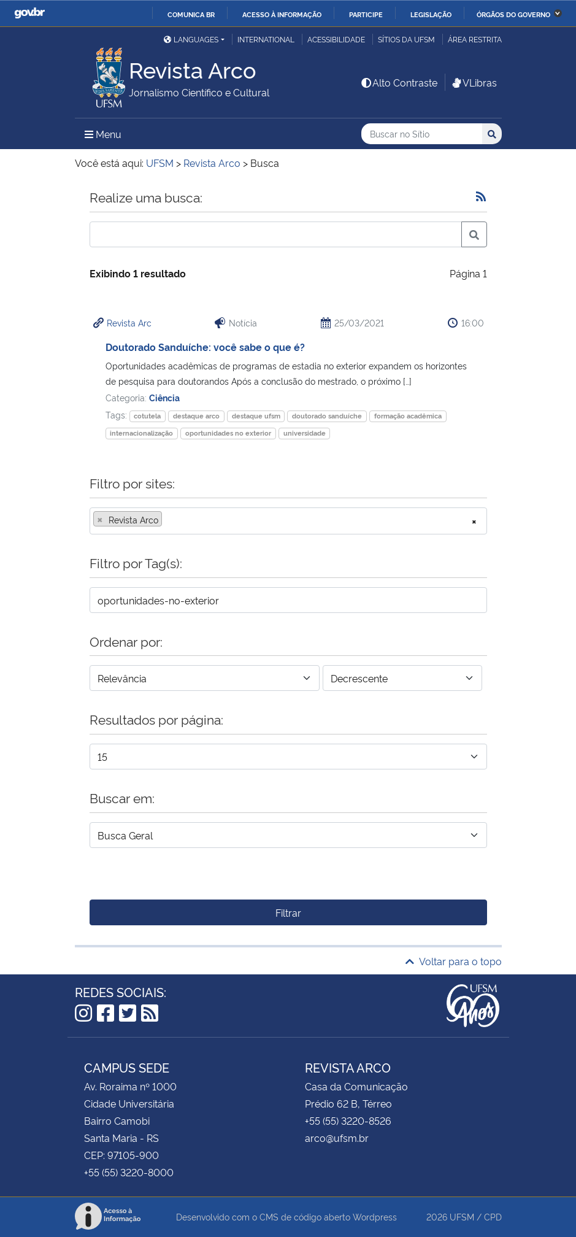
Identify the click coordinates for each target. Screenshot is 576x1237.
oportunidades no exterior (228, 432)
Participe (366, 14)
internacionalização (141, 432)
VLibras (473, 82)
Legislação (430, 14)
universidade (304, 432)
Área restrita (475, 39)
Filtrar (288, 912)
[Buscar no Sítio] (422, 134)
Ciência (164, 397)
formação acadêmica (408, 415)
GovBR (29, 13)
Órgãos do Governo (513, 14)
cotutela (147, 415)
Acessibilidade (336, 39)
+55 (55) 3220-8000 (129, 1172)
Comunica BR (191, 14)
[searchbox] (168, 519)
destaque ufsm (256, 415)
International (265, 39)
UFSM (462, 1216)
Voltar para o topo (453, 961)
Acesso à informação (281, 14)
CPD (493, 1216)
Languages (191, 39)
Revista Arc (129, 322)
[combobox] (288, 520)
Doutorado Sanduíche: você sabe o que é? (205, 346)
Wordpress (375, 1216)
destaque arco (196, 415)
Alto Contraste (398, 82)
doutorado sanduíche (327, 415)
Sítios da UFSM (406, 39)
